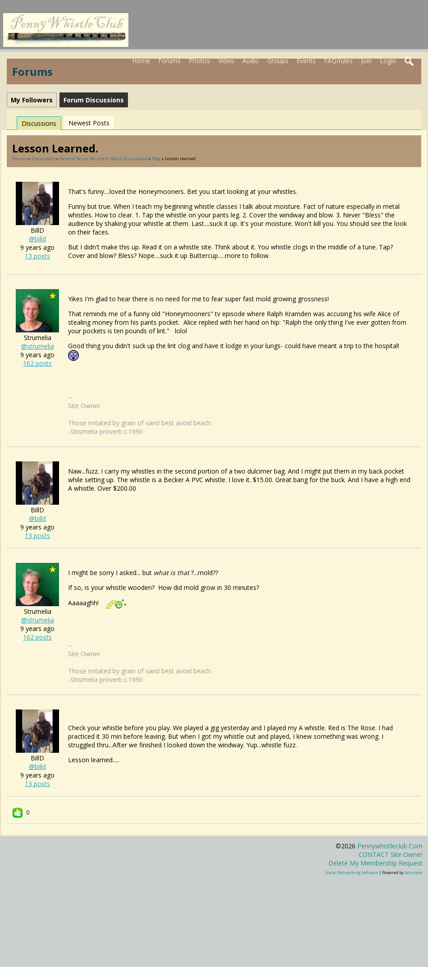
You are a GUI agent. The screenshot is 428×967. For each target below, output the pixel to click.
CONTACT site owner (391, 854)
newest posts (88, 123)
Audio (250, 60)
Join (366, 60)
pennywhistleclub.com (390, 846)
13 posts (37, 256)
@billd (37, 239)
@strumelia (37, 346)
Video (226, 60)
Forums (169, 60)
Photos (199, 60)
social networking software (352, 872)
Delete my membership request (375, 863)
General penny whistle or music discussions (103, 158)
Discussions (39, 123)
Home (141, 60)
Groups (277, 60)
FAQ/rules (338, 60)
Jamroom (414, 872)
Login (388, 60)
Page (157, 158)
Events (306, 60)
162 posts (37, 363)
